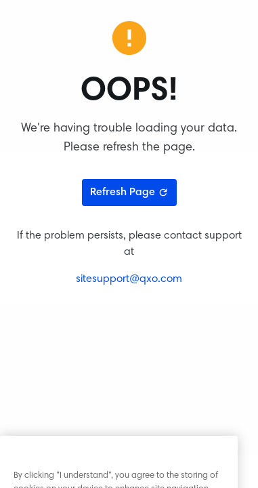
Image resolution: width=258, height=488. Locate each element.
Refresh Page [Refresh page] (129, 192)
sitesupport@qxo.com (129, 279)
